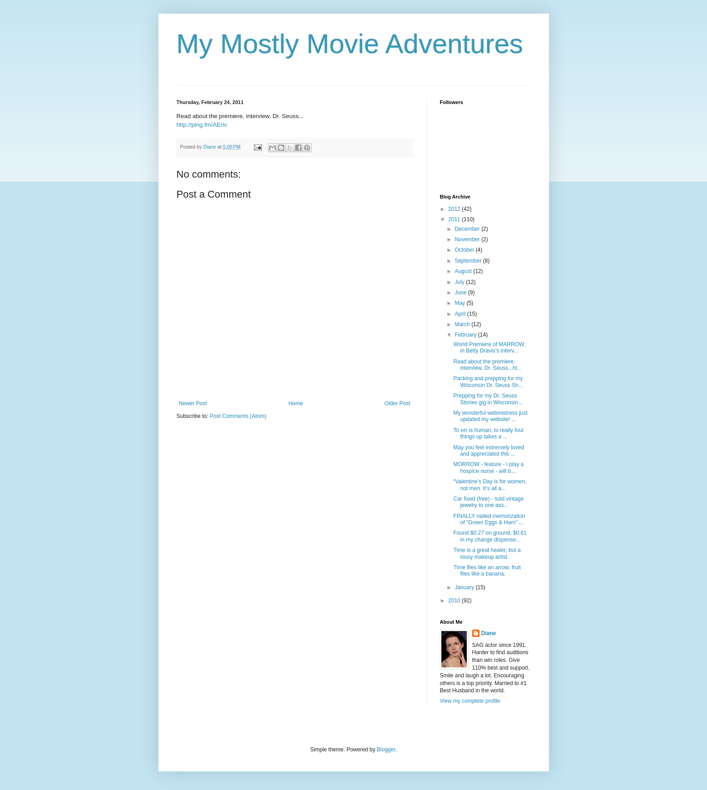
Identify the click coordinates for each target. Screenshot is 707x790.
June (461, 292)
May (460, 303)
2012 (455, 209)
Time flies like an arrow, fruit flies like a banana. (486, 570)
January (465, 587)
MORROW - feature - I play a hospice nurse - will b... (488, 467)
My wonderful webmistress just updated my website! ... (490, 416)
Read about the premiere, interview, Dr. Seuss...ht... (487, 364)
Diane (488, 633)
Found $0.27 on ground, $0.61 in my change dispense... (489, 536)
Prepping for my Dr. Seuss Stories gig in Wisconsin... (487, 399)
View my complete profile (470, 701)
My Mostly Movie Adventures (350, 44)
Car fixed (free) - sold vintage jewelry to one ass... (488, 502)
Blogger (386, 749)
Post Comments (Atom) (238, 416)
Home (295, 403)
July (460, 282)
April (461, 314)
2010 (455, 600)
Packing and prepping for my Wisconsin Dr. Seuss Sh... (488, 381)
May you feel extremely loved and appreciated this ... (488, 450)
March (463, 324)
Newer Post (193, 403)
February (466, 335)
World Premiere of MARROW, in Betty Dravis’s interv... (489, 347)
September (469, 261)
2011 (455, 219)
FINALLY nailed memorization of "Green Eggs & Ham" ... (489, 519)
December (468, 229)
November (468, 239)
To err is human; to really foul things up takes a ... (488, 433)
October (465, 250)
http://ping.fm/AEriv (202, 124)
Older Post (397, 403)
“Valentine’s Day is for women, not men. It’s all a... (489, 484)
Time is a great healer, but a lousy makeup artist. (486, 553)
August (464, 271)
